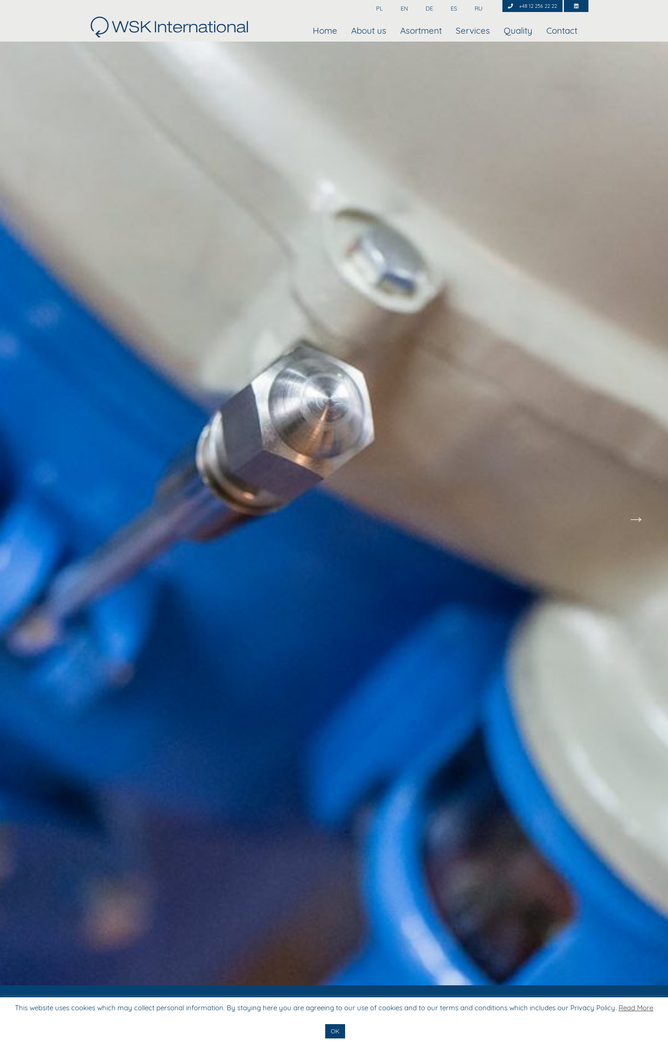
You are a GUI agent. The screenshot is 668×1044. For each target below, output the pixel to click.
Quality (518, 30)
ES (453, 8)
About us (368, 30)
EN (403, 8)
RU (477, 8)
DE (428, 8)
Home (325, 30)
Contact (561, 30)
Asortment (421, 30)
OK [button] (335, 1031)
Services (473, 30)
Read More (636, 1007)
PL (379, 8)
